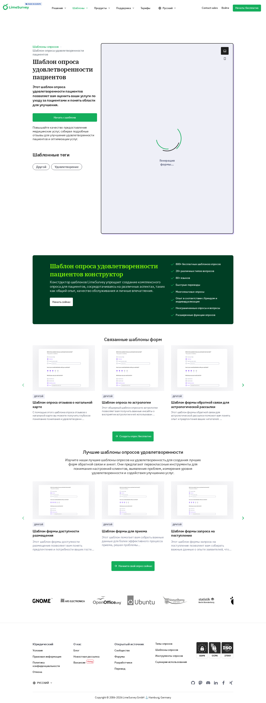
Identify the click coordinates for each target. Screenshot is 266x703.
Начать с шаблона (65, 117)
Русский (168, 8)
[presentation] (23, 385)
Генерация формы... (167, 162)
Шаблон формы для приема (124, 531)
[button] (59, 8)
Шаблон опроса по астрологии (126, 402)
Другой (41, 167)
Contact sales (210, 8)
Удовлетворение (66, 167)
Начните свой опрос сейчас (133, 566)
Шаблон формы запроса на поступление (193, 533)
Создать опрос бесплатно (133, 436)
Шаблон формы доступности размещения (56, 533)
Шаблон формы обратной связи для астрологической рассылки (200, 404)
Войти (225, 8)
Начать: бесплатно (247, 8)
